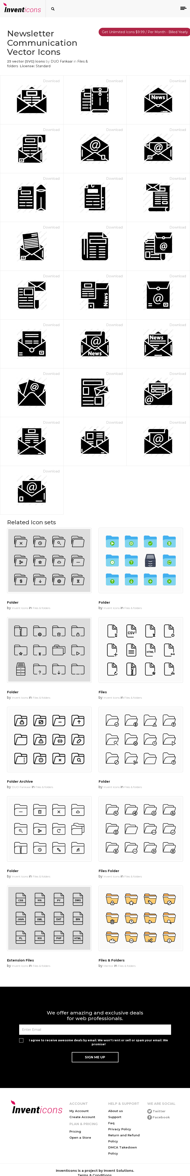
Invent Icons (20, 608)
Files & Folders (112, 960)
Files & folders (41, 608)
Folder (12, 602)
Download (51, 81)
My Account (79, 1111)
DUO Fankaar (62, 61)
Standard (43, 66)
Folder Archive (20, 781)
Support (114, 1117)
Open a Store (80, 1137)
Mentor (108, 966)
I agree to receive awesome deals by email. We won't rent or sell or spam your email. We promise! (98, 1042)
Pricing (75, 1131)
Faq (111, 1123)
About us (115, 1111)
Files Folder (109, 871)
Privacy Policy (119, 1129)
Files (103, 692)
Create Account (82, 1117)
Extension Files (20, 960)
